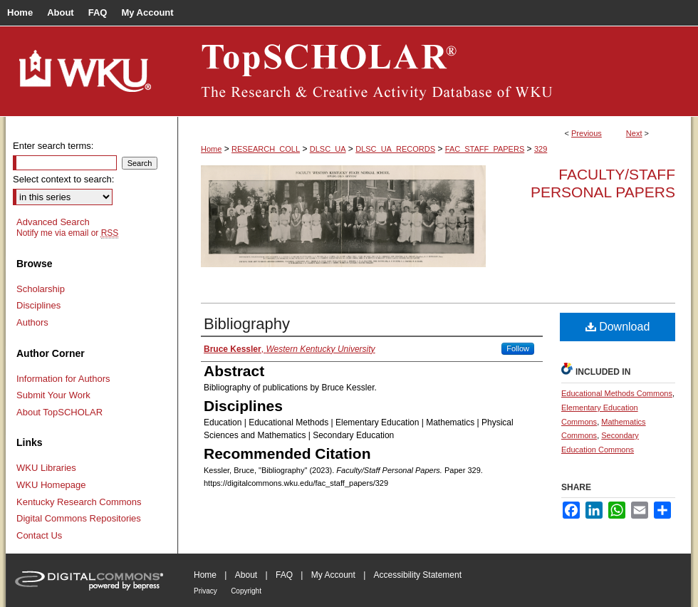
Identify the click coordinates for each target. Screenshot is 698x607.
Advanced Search (53, 222)
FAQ (284, 575)
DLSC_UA (328, 149)
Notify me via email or (67, 233)
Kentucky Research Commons (79, 502)
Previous (586, 133)
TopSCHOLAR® (434, 71)
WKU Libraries (46, 467)
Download (617, 327)
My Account (333, 575)
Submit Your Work (53, 395)
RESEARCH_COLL (265, 149)
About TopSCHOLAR (59, 412)
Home (211, 149)
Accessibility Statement (418, 575)
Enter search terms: (53, 145)
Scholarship (40, 289)
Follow (517, 348)
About (246, 575)
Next (634, 133)
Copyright (246, 591)
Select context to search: (63, 179)
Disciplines (38, 305)
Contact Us (39, 535)
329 (540, 149)
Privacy (205, 591)
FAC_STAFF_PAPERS (484, 149)
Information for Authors (63, 378)
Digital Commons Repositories (78, 518)
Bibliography (247, 324)
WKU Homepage (51, 484)
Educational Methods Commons (616, 393)
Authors (32, 322)
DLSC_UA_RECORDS (395, 149)
